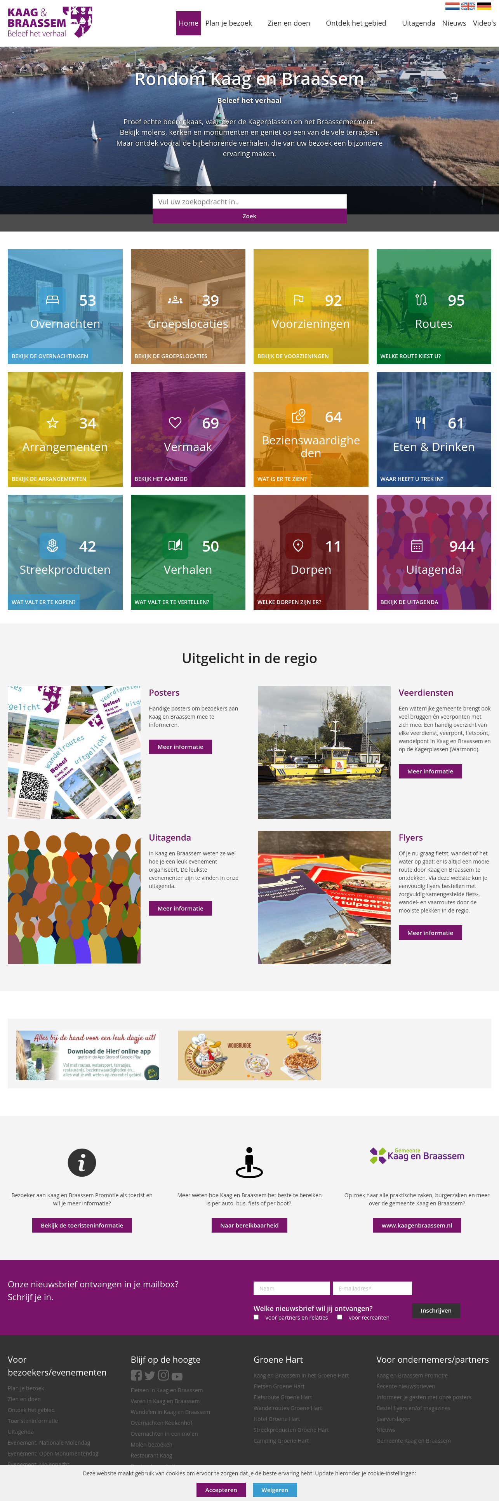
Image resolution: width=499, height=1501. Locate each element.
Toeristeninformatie (33, 1420)
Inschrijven (436, 1310)
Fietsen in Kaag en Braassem (167, 1390)
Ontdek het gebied (31, 1410)
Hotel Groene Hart (277, 1419)
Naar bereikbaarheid (249, 1225)
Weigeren (275, 1490)
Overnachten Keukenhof (162, 1422)
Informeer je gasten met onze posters (424, 1397)
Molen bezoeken (152, 1444)
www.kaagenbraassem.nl (417, 1225)
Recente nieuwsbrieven (406, 1386)
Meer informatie (180, 746)
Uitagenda (21, 1431)
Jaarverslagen (394, 1419)
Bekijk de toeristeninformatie (82, 1225)
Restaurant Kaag (151, 1455)
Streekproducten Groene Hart (291, 1429)
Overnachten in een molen (164, 1433)
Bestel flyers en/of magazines (413, 1408)
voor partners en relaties (297, 1317)
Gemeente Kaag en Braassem (414, 1440)
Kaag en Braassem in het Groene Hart (301, 1375)
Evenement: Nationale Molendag (49, 1442)
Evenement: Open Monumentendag (53, 1453)
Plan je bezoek (26, 1388)
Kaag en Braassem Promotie (412, 1375)
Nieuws (386, 1429)
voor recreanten (369, 1317)
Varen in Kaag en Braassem (165, 1401)
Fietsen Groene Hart (279, 1386)
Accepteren (221, 1490)
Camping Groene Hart (281, 1440)
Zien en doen (24, 1399)
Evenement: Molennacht (38, 1464)
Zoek (249, 216)
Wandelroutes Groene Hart (288, 1408)
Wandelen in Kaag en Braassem (170, 1412)
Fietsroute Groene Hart (283, 1397)
